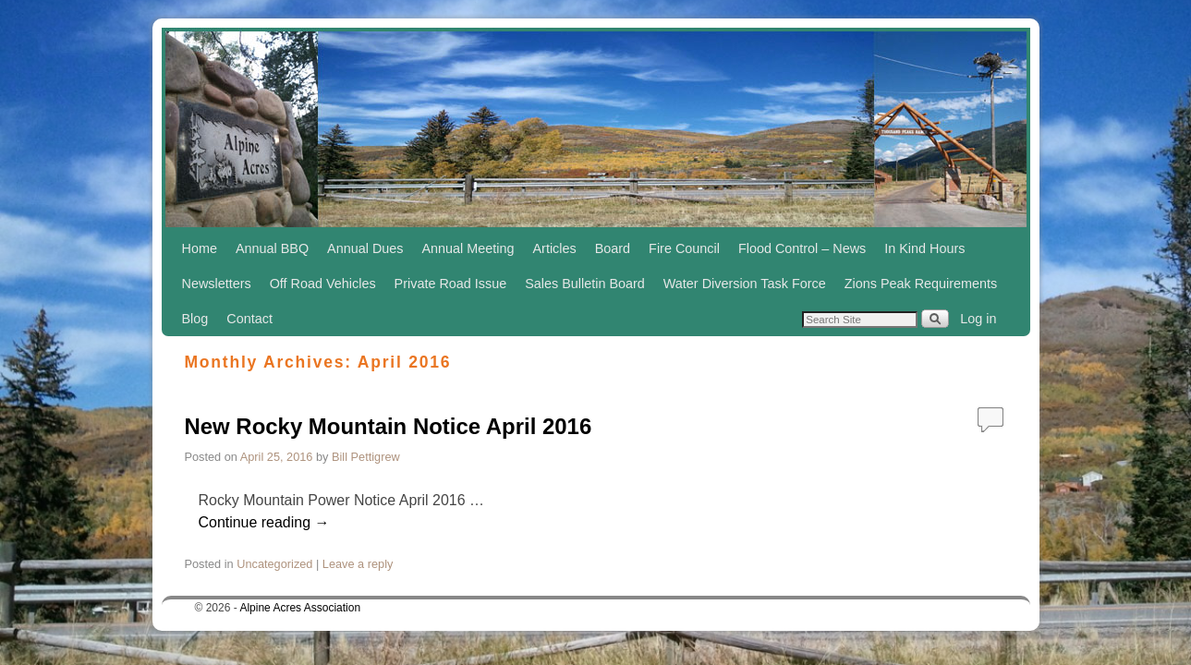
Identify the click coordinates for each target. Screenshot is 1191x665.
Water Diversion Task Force (744, 283)
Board (612, 248)
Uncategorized (274, 564)
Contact (249, 318)
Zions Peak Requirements (921, 283)
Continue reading (264, 522)
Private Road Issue (451, 283)
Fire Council (684, 248)
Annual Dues (365, 248)
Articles (555, 248)
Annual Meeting (468, 248)
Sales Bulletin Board (585, 283)
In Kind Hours (924, 248)
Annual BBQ (272, 248)
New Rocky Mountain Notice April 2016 (388, 426)
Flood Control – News (802, 248)
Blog (195, 318)
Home (199, 248)
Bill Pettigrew (366, 457)
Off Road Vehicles (323, 283)
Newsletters (216, 283)
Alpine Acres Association (299, 607)
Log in (978, 318)
